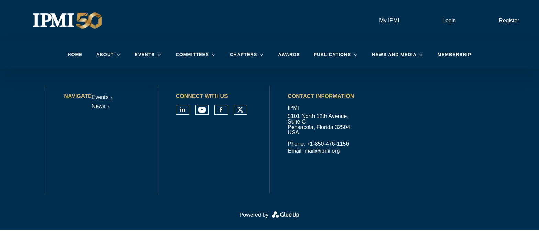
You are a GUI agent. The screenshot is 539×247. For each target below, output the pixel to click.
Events (100, 97)
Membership (454, 54)
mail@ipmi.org (322, 151)
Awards (289, 54)
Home (75, 54)
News (99, 106)
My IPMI (389, 20)
